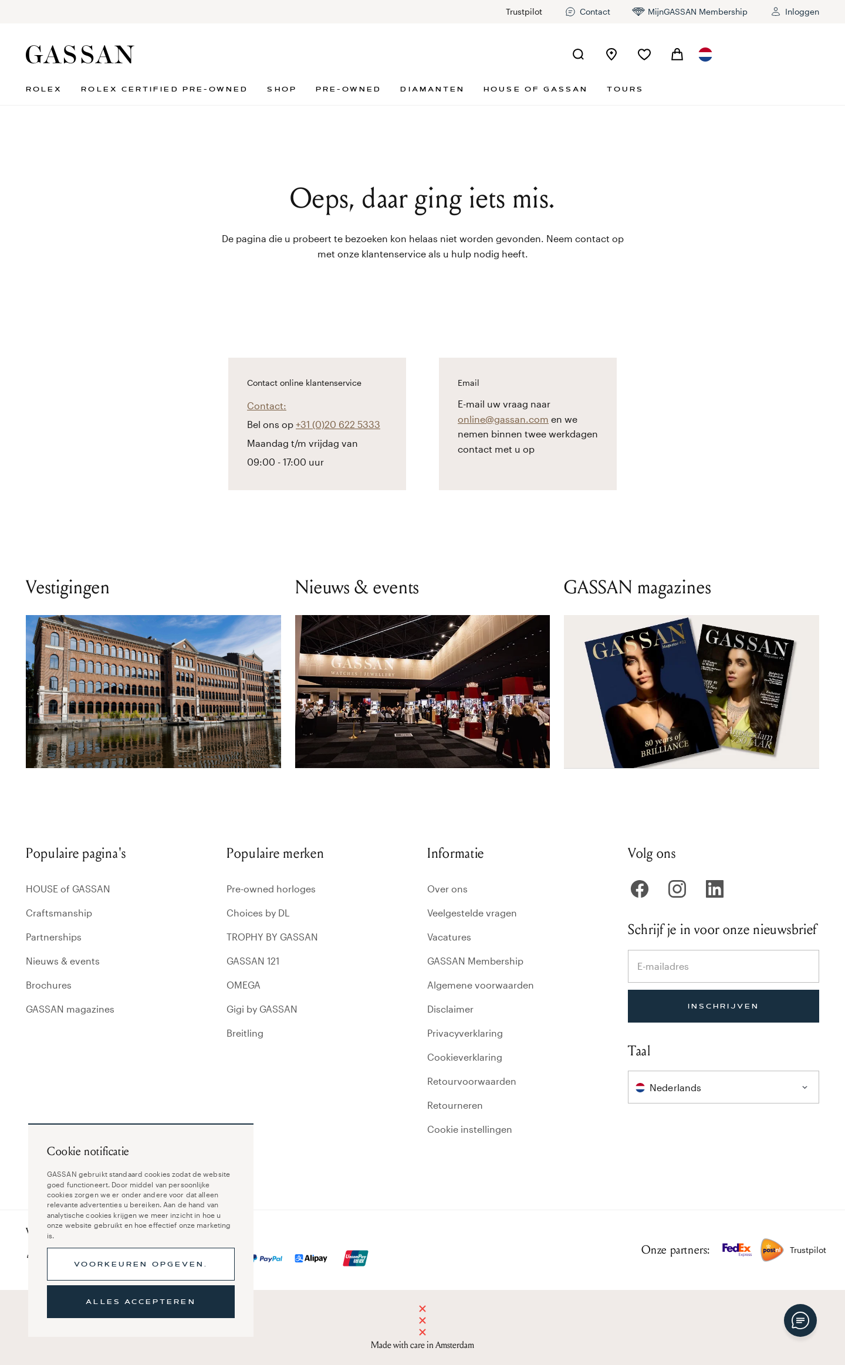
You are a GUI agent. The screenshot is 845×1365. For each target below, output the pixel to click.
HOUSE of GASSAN (68, 888)
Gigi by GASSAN (262, 1008)
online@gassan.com (503, 419)
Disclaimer (450, 1008)
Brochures (49, 984)
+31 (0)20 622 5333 (338, 424)
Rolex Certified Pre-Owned (164, 89)
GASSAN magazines (70, 1008)
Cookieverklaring (464, 1056)
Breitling (245, 1032)
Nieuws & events (63, 960)
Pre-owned (349, 89)
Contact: (266, 405)
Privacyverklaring (465, 1032)
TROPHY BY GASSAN (272, 936)
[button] (705, 54)
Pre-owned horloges (271, 888)
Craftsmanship (59, 912)
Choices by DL (258, 912)
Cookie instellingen (469, 1129)
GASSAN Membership (475, 960)
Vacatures (449, 936)
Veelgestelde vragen (472, 912)
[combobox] (705, 54)
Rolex (44, 89)
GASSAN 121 (253, 960)
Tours (625, 89)
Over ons (447, 888)
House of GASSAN (536, 89)
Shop (281, 89)
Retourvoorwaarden (471, 1080)
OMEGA (244, 984)
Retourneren (455, 1105)
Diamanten (432, 89)
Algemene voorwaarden (480, 984)
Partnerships (54, 936)
